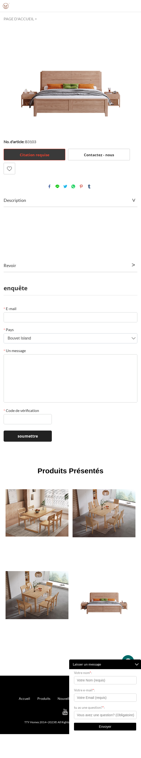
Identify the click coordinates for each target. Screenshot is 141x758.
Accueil (24, 698)
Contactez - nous (99, 154)
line (57, 186)
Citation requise (34, 154)
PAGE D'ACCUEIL (19, 18)
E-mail (10, 308)
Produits (43, 698)
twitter (65, 186)
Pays (9, 329)
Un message (15, 350)
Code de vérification (21, 410)
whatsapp (73, 186)
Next (131, 76)
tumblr (89, 186)
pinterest (81, 186)
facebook (49, 186)
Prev (10, 76)
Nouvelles (65, 698)
